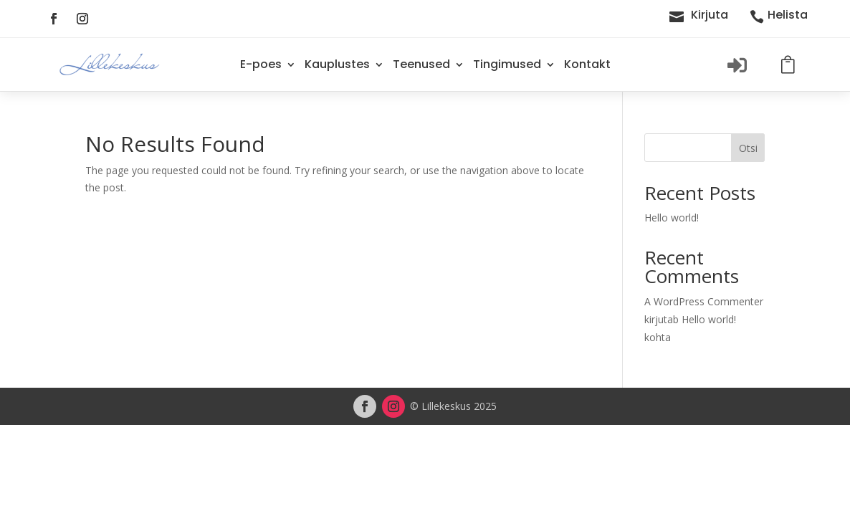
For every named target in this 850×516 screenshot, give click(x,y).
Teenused (421, 64)
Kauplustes (337, 64)
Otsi (748, 148)
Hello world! (671, 217)
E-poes (261, 64)
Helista (788, 14)
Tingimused (507, 64)
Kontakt (587, 64)
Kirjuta (709, 14)
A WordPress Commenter (703, 301)
